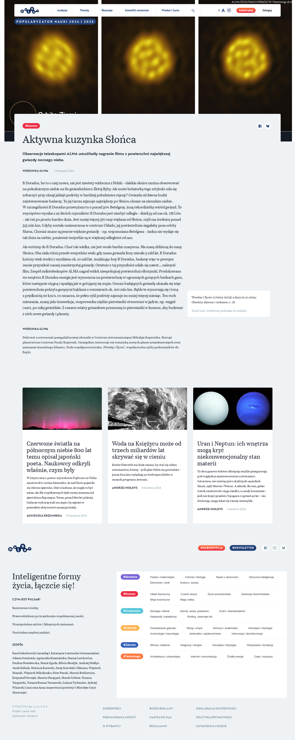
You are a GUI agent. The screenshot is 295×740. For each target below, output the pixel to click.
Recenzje (107, 10)
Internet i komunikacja (204, 656)
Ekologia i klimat (159, 611)
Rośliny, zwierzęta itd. (200, 616)
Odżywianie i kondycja (260, 645)
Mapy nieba (187, 599)
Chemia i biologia (195, 577)
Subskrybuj (246, 10)
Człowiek (131, 628)
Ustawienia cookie (211, 726)
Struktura (131, 577)
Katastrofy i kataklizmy (163, 616)
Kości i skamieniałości (232, 611)
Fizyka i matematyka (162, 577)
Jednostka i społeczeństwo (205, 633)
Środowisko (133, 611)
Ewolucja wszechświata (255, 594)
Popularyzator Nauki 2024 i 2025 (55, 21)
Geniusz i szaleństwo (225, 628)
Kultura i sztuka (189, 582)
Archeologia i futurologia (164, 633)
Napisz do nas (160, 717)
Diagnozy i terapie (191, 645)
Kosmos (32, 126)
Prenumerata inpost (119, 717)
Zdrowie (130, 645)
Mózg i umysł (194, 628)
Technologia (133, 656)
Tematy (84, 10)
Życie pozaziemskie (219, 594)
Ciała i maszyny (263, 656)
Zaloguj (267, 10)
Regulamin (158, 726)
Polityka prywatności (214, 717)
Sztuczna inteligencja (261, 577)
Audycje (62, 10)
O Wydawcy (112, 726)
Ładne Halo (29, 711)
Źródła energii (235, 656)
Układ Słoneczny (160, 594)
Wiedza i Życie (170, 10)
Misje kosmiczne (160, 599)
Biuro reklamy (161, 708)
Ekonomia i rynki (160, 582)
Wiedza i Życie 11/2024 (208, 297)
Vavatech (32, 715)
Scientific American (137, 10)
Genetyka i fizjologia (260, 628)
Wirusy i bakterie (160, 645)
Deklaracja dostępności (216, 708)
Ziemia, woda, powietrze (194, 611)
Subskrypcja (213, 548)
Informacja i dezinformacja (247, 633)
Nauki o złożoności (227, 577)
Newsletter (244, 548)
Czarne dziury (189, 594)
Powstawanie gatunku (163, 628)
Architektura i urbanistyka (165, 656)
